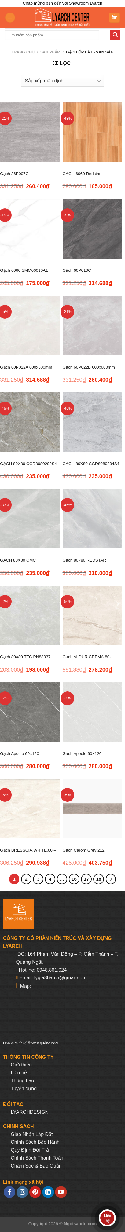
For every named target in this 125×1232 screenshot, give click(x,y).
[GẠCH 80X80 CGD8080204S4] (92, 422)
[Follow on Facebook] (9, 1192)
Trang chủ (23, 52)
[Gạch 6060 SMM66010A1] (30, 229)
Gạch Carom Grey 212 (84, 850)
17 (86, 879)
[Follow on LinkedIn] (48, 1192)
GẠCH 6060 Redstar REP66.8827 (82, 177)
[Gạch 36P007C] (30, 132)
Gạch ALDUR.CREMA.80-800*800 (87, 660)
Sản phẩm (50, 52)
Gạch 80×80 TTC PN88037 (25, 656)
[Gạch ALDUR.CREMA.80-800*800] (92, 615)
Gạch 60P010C (77, 270)
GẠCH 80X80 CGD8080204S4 (91, 463)
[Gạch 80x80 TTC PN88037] (30, 615)
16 (74, 879)
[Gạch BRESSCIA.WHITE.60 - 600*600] (30, 808)
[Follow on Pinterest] (35, 1192)
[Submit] (115, 35)
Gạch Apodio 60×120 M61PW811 (82, 757)
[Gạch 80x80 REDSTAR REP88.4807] (92, 518)
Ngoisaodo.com (80, 1223)
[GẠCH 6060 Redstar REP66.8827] (92, 132)
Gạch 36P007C (14, 173)
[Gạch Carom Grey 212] (92, 808)
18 (98, 879)
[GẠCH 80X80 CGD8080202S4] (30, 422)
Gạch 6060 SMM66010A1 (24, 270)
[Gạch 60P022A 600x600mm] (30, 325)
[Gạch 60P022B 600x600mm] (92, 325)
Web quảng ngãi (44, 1043)
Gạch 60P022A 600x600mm (26, 367)
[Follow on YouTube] (61, 1192)
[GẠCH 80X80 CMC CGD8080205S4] (30, 518)
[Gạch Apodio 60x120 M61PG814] (30, 712)
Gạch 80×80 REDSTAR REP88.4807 (84, 564)
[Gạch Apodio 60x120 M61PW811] (92, 712)
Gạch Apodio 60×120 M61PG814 (19, 757)
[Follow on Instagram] (22, 1192)
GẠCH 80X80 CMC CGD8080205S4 (18, 564)
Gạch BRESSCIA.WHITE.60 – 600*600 (28, 854)
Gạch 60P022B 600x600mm (89, 367)
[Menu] (10, 18)
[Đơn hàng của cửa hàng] (62, 81)
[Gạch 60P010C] (92, 229)
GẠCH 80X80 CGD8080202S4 (28, 463)
